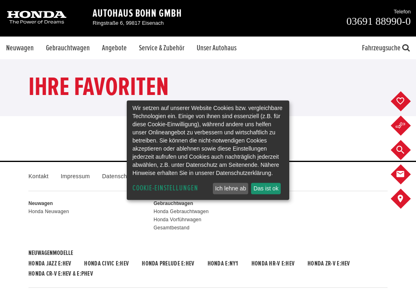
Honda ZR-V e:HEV (329, 263)
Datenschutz (118, 176)
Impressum (75, 176)
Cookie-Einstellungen (165, 188)
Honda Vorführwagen (178, 219)
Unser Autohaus (216, 48)
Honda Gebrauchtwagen (181, 211)
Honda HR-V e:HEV (273, 263)
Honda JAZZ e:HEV (49, 263)
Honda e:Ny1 (223, 263)
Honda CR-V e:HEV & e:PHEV (60, 273)
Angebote (114, 48)
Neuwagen (20, 48)
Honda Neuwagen (48, 211)
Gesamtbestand (171, 228)
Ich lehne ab (230, 188)
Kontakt (38, 176)
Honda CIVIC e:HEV (106, 263)
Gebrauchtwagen (68, 48)
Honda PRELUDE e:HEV (168, 263)
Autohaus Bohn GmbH (137, 13)
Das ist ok (266, 188)
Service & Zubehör (161, 48)
